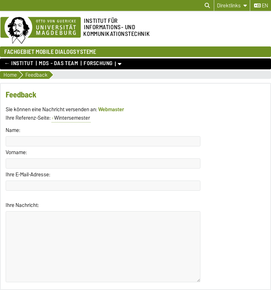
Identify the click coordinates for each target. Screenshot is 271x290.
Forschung (98, 63)
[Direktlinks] (232, 5)
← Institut (19, 63)
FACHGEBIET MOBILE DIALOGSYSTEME (50, 51)
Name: (13, 130)
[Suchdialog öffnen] (207, 5)
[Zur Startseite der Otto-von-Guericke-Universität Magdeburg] (40, 31)
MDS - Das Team (58, 63)
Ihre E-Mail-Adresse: (28, 174)
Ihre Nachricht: (22, 205)
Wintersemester (72, 118)
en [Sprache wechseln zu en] (261, 5)
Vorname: (16, 152)
